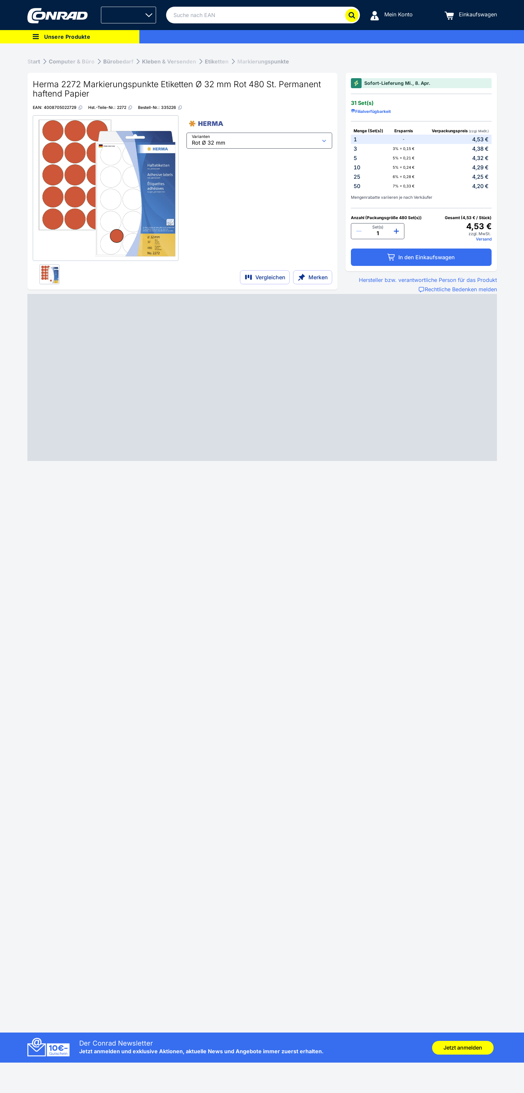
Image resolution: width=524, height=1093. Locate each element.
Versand (484, 239)
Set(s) (377, 226)
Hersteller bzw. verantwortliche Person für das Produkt (428, 280)
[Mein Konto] (391, 15)
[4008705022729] (63, 107)
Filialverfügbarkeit (371, 111)
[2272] (125, 107)
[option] (421, 139)
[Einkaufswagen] (470, 15)
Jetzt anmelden (462, 1047)
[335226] (171, 107)
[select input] (259, 141)
